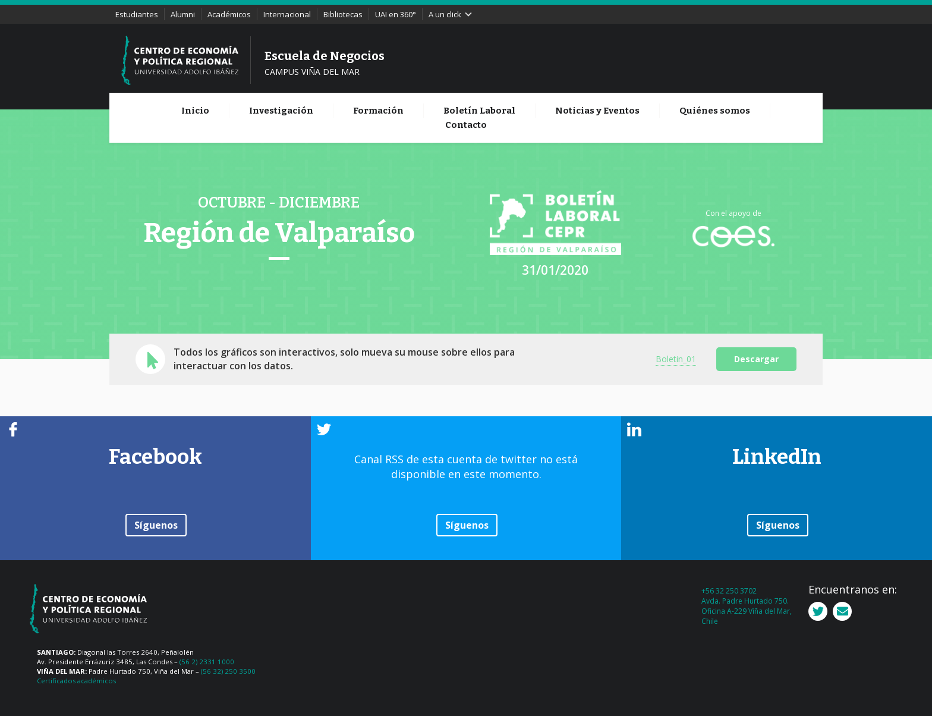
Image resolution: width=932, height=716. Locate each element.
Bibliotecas (343, 14)
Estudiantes (136, 14)
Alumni (183, 14)
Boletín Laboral (479, 110)
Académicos (229, 14)
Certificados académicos (76, 680)
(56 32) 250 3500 (228, 671)
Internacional (287, 14)
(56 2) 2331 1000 (207, 661)
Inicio (195, 110)
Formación (378, 110)
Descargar (756, 359)
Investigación (281, 110)
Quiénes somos (714, 110)
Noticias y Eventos (597, 110)
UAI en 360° (395, 14)
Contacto (466, 125)
